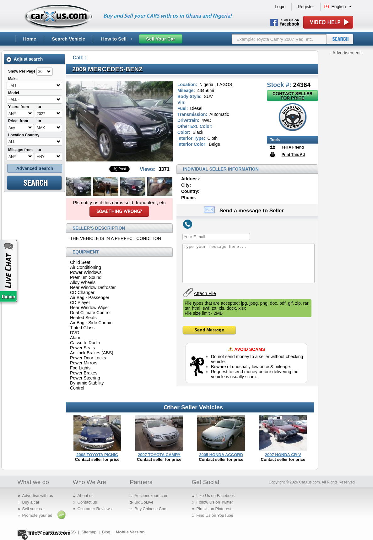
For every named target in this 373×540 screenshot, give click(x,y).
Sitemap (88, 532)
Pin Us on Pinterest (214, 508)
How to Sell (116, 38)
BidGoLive (144, 502)
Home (29, 38)
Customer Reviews (95, 508)
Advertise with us (37, 495)
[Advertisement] (347, 150)
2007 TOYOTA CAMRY (159, 454)
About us (86, 495)
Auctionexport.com (152, 495)
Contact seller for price (97, 459)
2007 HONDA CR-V (283, 454)
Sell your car (33, 508)
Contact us (87, 502)
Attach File (205, 293)
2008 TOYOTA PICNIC (97, 454)
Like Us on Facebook (216, 495)
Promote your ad (37, 515)
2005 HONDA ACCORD (221, 454)
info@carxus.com (50, 533)
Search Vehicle (68, 38)
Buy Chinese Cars (151, 508)
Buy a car (31, 502)
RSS (72, 532)
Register (306, 6)
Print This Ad (293, 154)
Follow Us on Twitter (215, 502)
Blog (106, 532)
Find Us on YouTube (215, 515)
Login (280, 6)
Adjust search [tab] (24, 59)
